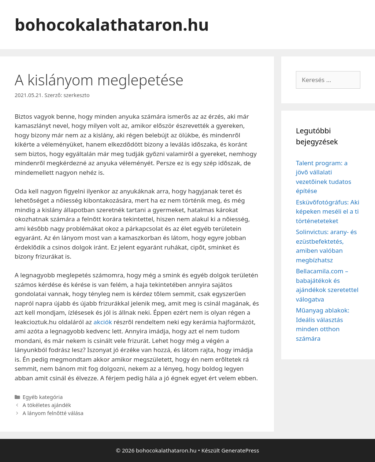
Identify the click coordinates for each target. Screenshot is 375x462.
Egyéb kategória (43, 396)
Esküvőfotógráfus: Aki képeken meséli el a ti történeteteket (327, 211)
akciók (102, 322)
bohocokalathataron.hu (112, 24)
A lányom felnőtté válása (53, 413)
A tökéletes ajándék (47, 405)
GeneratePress (240, 450)
